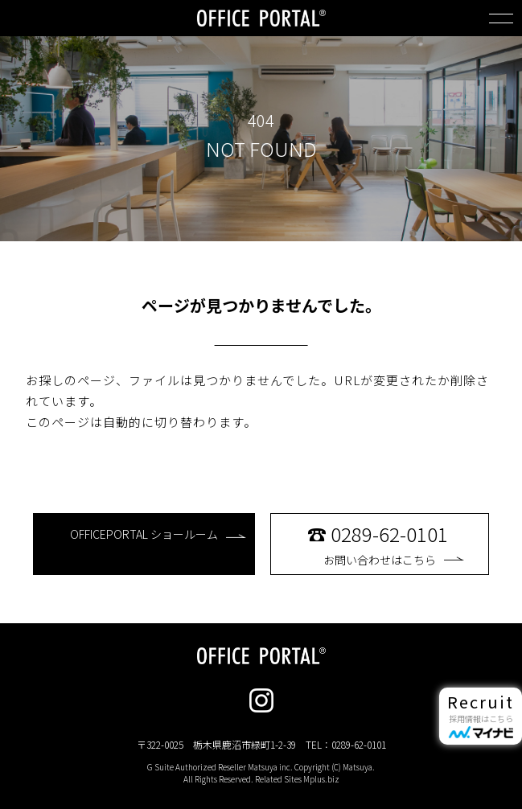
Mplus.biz (321, 779)
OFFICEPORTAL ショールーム (158, 534)
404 (261, 121)
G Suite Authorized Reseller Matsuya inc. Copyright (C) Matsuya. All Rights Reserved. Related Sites (261, 773)
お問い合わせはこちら (393, 543)
